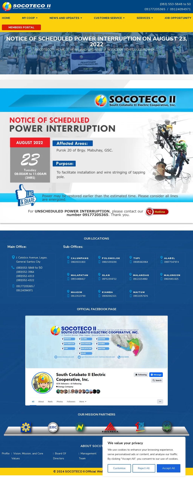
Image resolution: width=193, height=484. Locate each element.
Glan (106, 293)
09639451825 (171, 297)
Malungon (172, 293)
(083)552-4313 (25, 294)
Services (143, 18)
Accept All (168, 468)
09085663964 (140, 280)
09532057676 (140, 314)
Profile (6, 471)
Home (6, 18)
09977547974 (171, 280)
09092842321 (109, 314)
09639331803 (78, 280)
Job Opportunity (178, 18)
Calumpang (80, 276)
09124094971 (180, 9)
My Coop (28, 18)
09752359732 (109, 297)
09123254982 (140, 297)
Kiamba (107, 310)
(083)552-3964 (25, 290)
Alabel (169, 276)
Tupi (136, 276)
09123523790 (78, 314)
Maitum (139, 310)
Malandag (141, 293)
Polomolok (111, 276)
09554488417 (78, 297)
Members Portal (21, 27)
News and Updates (64, 18)
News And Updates (86, 68)
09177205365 (155, 9)
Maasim (76, 310)
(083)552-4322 (25, 298)
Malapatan (79, 293)
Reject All (144, 468)
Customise (119, 468)
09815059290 (109, 280)
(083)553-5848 (25, 286)
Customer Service (108, 18)
